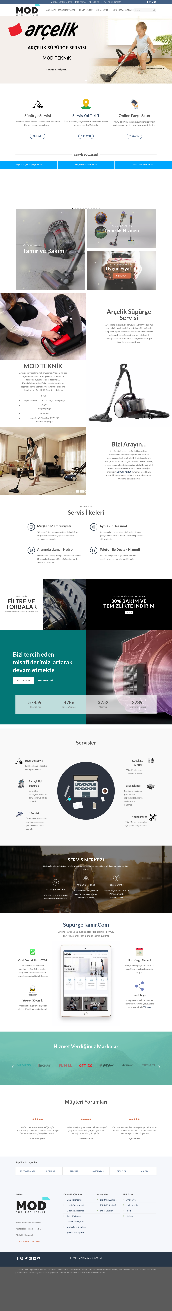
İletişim (129, 10)
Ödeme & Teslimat (75, 1211)
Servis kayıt (103, 10)
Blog (128, 1211)
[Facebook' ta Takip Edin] (147, 2)
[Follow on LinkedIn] (34, 1258)
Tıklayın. (147, 1007)
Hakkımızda (118, 10)
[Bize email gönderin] (155, 2)
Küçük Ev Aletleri (108, 1205)
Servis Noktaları (67, 10)
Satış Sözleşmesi (74, 1216)
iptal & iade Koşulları (76, 1227)
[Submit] (153, 10)
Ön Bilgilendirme (74, 1200)
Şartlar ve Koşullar (75, 1232)
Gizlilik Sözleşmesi (75, 1221)
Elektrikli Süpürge (108, 1200)
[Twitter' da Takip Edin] (152, 2)
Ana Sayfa (51, 10)
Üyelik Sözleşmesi (75, 1205)
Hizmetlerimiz (86, 10)
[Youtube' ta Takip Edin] (38, 1258)
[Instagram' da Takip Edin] (150, 2)
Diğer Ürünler (106, 1211)
